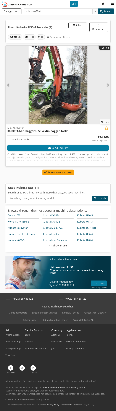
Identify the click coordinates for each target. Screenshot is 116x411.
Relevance (98, 27)
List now (98, 283)
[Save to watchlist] (107, 128)
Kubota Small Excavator (95, 312)
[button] (112, 4)
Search (106, 11)
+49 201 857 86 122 (22, 298)
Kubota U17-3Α (85, 221)
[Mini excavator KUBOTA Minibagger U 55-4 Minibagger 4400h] (58, 85)
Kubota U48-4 (85, 240)
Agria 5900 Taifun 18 (83, 320)
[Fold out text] (58, 164)
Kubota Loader (50, 234)
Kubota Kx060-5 (51, 221)
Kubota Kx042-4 (51, 215)
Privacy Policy (53, 404)
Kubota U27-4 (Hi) (87, 227)
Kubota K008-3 (16, 240)
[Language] (108, 4)
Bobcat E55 (14, 215)
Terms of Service (70, 404)
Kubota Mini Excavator (55, 240)
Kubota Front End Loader (22, 234)
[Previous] (8, 85)
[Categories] (11, 11)
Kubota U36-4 (85, 234)
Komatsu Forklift (70, 312)
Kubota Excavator (18, 227)
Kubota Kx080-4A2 (52, 227)
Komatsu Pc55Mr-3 (18, 221)
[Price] (100, 138)
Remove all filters (58, 37)
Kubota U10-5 (85, 215)
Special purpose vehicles (44, 312)
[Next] (107, 85)
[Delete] (95, 11)
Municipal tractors (18, 312)
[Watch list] (103, 4)
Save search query (58, 172)
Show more (58, 245)
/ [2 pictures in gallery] (105, 122)
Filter (78, 25)
